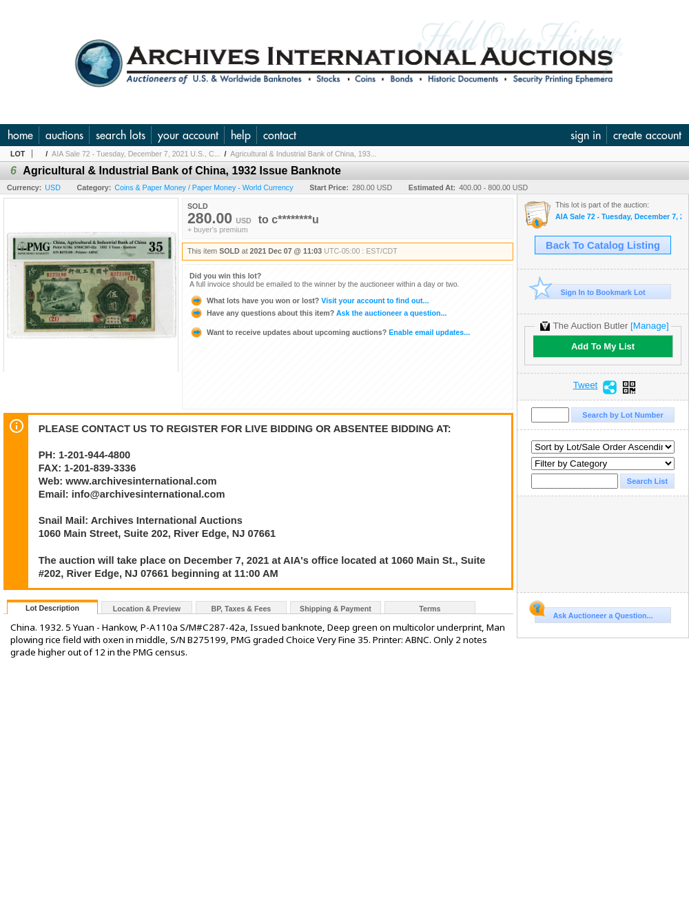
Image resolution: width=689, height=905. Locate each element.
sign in (585, 135)
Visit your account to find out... (309, 300)
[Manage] (649, 326)
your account (188, 135)
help (241, 135)
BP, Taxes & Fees (241, 608)
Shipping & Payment (335, 608)
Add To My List (603, 346)
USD (53, 187)
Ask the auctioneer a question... (317, 313)
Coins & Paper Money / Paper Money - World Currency (203, 187)
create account (647, 135)
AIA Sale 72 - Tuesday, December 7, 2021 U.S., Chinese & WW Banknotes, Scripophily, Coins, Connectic (618, 217)
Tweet (585, 385)
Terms (429, 608)
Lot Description (52, 608)
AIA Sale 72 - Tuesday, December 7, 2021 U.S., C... (136, 154)
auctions (64, 135)
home (20, 135)
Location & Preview (147, 608)
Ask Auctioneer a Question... (593, 613)
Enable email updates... (329, 332)
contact (279, 135)
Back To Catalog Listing (603, 245)
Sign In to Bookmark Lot (590, 292)
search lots (120, 135)
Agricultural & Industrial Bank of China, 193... (303, 154)
